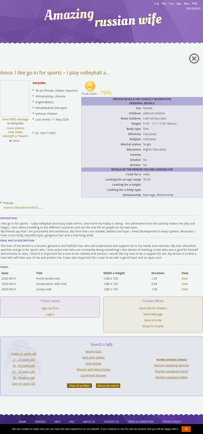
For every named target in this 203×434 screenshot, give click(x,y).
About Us (89, 421)
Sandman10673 (27, 207)
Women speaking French (171, 371)
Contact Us (111, 421)
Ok (186, 429)
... (39, 207)
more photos (15, 128)
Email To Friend (153, 326)
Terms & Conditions (141, 421)
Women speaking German (171, 365)
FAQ (71, 421)
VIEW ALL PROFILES (79, 385)
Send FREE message (15, 119)
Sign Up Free (50, 308)
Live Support (193, 8)
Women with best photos (93, 369)
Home (22, 421)
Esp (179, 3)
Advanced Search (108, 385)
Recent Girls (93, 351)
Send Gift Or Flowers (153, 308)
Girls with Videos (93, 357)
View (185, 278)
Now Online (93, 363)
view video (15, 132)
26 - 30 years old (24, 366)
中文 (194, 3)
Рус (164, 3)
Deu (186, 3)
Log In (50, 314)
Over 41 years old (23, 384)
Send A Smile (153, 320)
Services (40, 421)
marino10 (10, 207)
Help (57, 421)
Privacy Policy (171, 421)
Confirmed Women (93, 375)
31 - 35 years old (24, 372)
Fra (171, 3)
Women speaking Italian (171, 377)
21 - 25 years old (24, 360)
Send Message (152, 314)
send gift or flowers (15, 136)
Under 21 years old (23, 354)
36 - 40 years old (24, 378)
